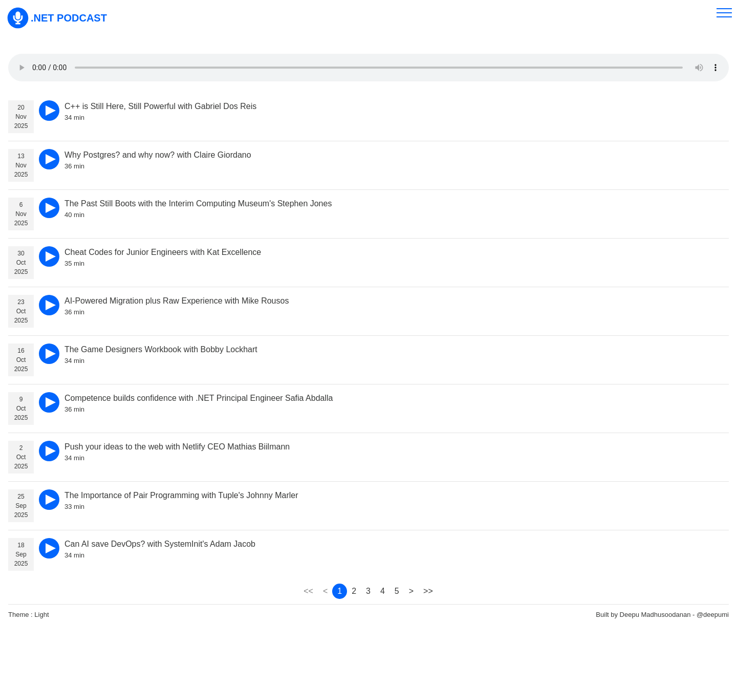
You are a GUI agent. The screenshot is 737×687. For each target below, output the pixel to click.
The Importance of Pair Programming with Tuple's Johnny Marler (181, 495)
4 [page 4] (382, 591)
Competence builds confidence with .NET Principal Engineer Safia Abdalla (198, 398)
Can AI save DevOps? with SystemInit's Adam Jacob (159, 544)
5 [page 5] (397, 591)
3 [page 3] (368, 591)
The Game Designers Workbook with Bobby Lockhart (160, 349)
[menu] (724, 13)
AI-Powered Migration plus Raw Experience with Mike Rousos (176, 300)
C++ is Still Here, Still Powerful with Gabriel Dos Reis (160, 106)
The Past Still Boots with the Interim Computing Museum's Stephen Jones (198, 203)
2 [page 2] (354, 591)
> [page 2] (411, 591)
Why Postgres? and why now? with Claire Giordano (157, 155)
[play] (49, 110)
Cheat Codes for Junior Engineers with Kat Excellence (162, 252)
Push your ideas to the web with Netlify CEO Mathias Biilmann (177, 446)
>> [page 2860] (428, 591)
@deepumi (713, 614)
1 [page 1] (339, 591)
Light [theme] (41, 614)
